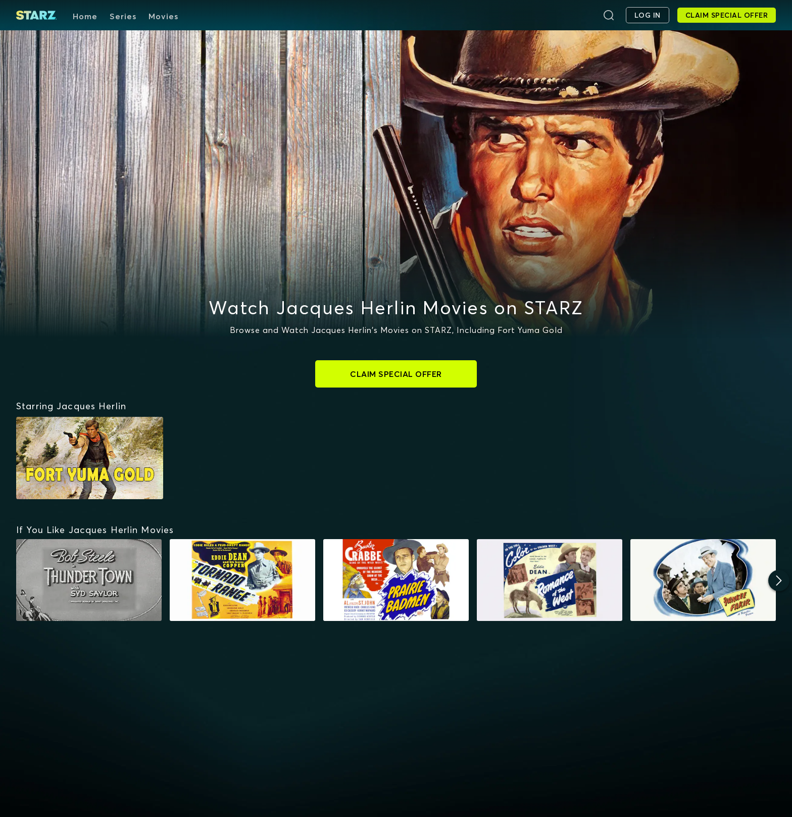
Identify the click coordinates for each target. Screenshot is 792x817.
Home (85, 16)
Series (123, 16)
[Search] (609, 15)
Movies (163, 16)
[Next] (778, 580)
